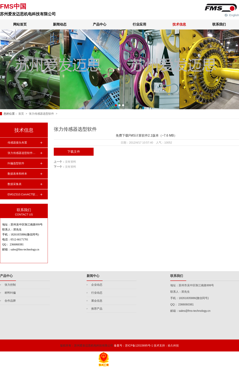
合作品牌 (10, 300)
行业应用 (139, 24)
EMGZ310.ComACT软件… (24, 194)
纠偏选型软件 (16, 163)
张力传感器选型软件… (21, 153)
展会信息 (96, 300)
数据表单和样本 (17, 173)
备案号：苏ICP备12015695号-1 (133, 345)
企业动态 (96, 284)
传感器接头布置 (17, 142)
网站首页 (20, 24)
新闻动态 (60, 24)
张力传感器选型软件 (42, 113)
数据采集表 (15, 184)
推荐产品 (96, 308)
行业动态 (96, 292)
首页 (21, 113)
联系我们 (219, 24)
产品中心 (99, 24)
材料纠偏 (10, 292)
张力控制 (10, 284)
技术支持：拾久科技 (166, 345)
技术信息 (179, 24)
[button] (116, 105)
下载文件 (73, 151)
